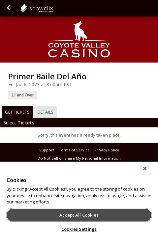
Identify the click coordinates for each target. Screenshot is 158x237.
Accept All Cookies (78, 215)
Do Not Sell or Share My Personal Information (79, 158)
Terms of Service (74, 149)
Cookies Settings (79, 229)
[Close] (149, 173)
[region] (79, 201)
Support (46, 149)
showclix (53, 8)
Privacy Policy (106, 149)
